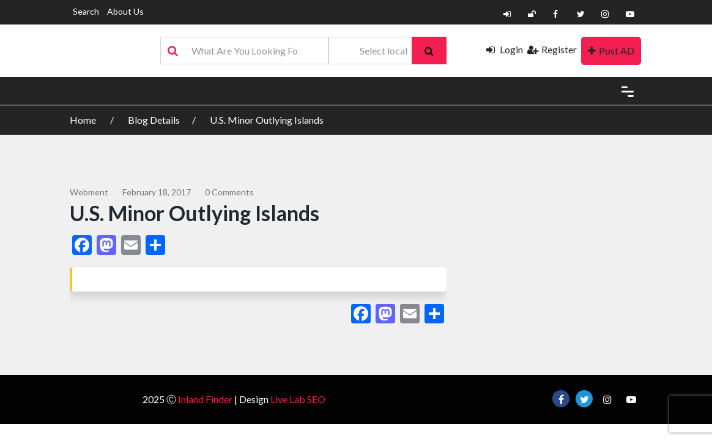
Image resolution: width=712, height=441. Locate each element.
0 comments (229, 192)
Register (552, 49)
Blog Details (154, 120)
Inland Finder (205, 399)
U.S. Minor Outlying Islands (267, 120)
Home (84, 120)
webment (89, 192)
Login (504, 49)
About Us (125, 11)
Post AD (611, 50)
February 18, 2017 (156, 192)
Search (86, 11)
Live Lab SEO (297, 399)
